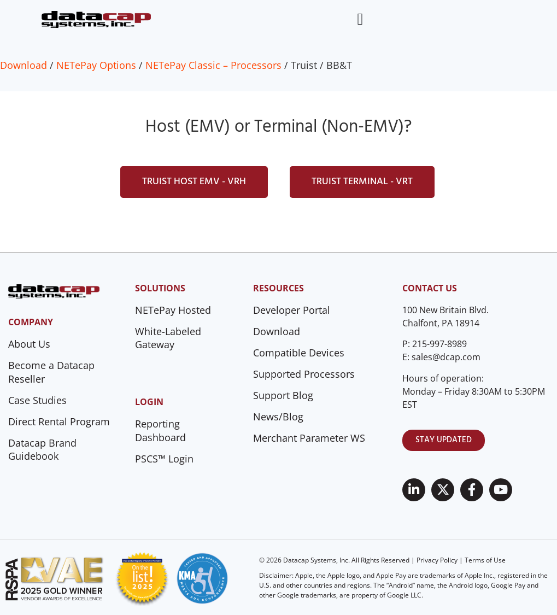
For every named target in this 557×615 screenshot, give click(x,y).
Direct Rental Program (59, 421)
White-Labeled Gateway (168, 338)
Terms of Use (485, 560)
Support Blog (283, 395)
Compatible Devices (298, 352)
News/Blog (278, 416)
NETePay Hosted (173, 310)
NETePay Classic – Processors (213, 65)
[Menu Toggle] (360, 19)
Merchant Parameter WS (309, 437)
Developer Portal (291, 310)
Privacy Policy (437, 560)
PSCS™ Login (164, 458)
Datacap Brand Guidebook (42, 449)
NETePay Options (96, 65)
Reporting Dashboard (160, 430)
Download (23, 65)
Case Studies (37, 400)
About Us (29, 343)
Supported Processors (304, 373)
